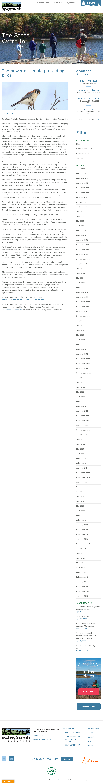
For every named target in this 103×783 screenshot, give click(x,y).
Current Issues (91, 737)
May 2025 (80, 221)
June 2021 (80, 444)
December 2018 (82, 586)
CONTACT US (58, 3)
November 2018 (82, 591)
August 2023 (81, 321)
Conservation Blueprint (69, 740)
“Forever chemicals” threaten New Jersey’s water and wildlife (86, 635)
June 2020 (80, 501)
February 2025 (82, 235)
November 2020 (83, 477)
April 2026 (80, 169)
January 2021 (81, 468)
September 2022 (83, 373)
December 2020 (83, 473)
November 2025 (83, 193)
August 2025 (81, 207)
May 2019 (80, 563)
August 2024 (81, 264)
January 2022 (82, 411)
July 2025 (80, 211)
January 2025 (82, 240)
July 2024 (80, 268)
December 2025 (83, 188)
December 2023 (83, 302)
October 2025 (82, 197)
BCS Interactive (92, 780)
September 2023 (83, 316)
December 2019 (82, 529)
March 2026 (81, 173)
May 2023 (80, 335)
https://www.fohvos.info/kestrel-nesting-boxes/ (23, 300)
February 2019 (82, 577)
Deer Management (71, 745)
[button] (88, 691)
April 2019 (80, 567)
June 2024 (80, 273)
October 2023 (82, 311)
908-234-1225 (38, 735)
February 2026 (82, 178)
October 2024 (82, 254)
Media (90, 745)
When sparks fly (83, 616)
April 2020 (80, 511)
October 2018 (82, 596)
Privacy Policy (56, 780)
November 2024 (83, 249)
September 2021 (83, 430)
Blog (78, 144)
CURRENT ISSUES (43, 3)
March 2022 (81, 401)
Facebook (4, 758)
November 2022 (83, 363)
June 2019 (80, 558)
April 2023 (80, 340)
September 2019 (83, 544)
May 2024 (80, 278)
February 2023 (82, 349)
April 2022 (80, 397)
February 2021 (82, 463)
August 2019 (81, 549)
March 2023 (81, 344)
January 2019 (82, 582)
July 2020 (80, 496)
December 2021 (82, 416)
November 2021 (82, 420)
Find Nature (68, 729)
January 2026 (82, 183)
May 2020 (80, 506)
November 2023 (83, 306)
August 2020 (81, 491)
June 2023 (80, 330)
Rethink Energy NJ (71, 736)
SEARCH (71, 3)
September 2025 (83, 202)
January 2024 (82, 297)
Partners (92, 742)
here (97, 119)
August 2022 (81, 378)
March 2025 (81, 230)
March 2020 (81, 515)
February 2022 (82, 406)
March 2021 (81, 458)
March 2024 (81, 287)
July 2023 (80, 325)
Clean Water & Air (84, 149)
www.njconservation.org (12, 310)
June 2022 (80, 387)
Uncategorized (82, 153)
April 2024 (80, 283)
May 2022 (80, 392)
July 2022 (80, 382)
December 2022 (83, 359)
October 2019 (82, 539)
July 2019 (80, 553)
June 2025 (80, 216)
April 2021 (80, 454)
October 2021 (82, 425)
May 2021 (80, 449)
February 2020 (82, 520)
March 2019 (81, 572)
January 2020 (82, 525)
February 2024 (82, 292)
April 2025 (80, 226)
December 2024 (83, 245)
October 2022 (82, 368)
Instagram (11, 758)
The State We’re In (71, 732)
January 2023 (82, 354)
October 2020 (82, 482)
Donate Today (94, 729)
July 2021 (80, 439)
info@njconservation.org (42, 740)
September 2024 (83, 259)
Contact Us (93, 733)
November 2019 (82, 534)
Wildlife (79, 158)
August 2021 (81, 435)
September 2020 (83, 487)
